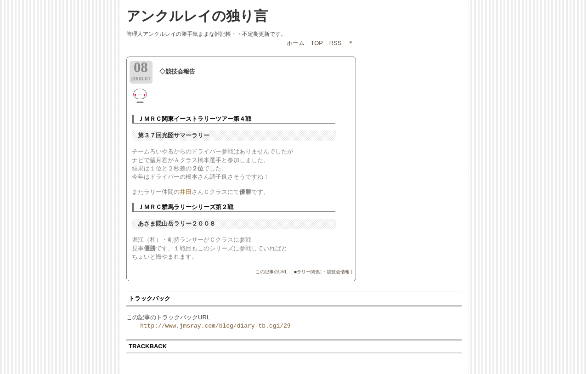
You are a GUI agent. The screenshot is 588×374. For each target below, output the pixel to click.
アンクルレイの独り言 (197, 15)
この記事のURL (271, 271)
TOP (317, 43)
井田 (186, 191)
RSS (335, 43)
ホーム (296, 43)
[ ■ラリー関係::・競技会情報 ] (321, 271)
